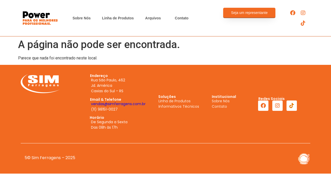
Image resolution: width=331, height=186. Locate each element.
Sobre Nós (81, 18)
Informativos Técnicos (179, 106)
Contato (182, 18)
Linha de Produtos (118, 18)
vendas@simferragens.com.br (118, 103)
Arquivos (154, 18)
